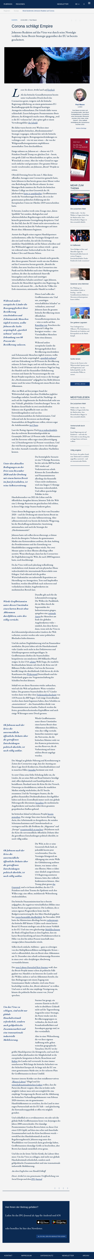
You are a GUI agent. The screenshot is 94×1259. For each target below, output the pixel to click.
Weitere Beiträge (81, 128)
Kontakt (8, 1256)
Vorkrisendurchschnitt (46, 694)
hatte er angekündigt (33, 193)
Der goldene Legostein (78, 322)
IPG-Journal (36, 1179)
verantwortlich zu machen (31, 829)
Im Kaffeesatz (75, 245)
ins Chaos (33, 425)
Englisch (50, 90)
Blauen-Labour (19, 1081)
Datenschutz (46, 1256)
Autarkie (32, 770)
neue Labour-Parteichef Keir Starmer (32, 967)
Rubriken (8, 4)
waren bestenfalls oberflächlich (28, 917)
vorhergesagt (52, 920)
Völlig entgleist (75, 450)
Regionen (20, 4)
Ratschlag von (41, 325)
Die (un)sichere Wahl (78, 209)
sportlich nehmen (48, 358)
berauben (40, 802)
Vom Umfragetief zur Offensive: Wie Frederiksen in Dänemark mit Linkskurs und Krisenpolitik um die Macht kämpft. (79, 331)
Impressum (26, 1256)
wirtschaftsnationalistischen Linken (27, 1084)
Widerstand (32, 674)
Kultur (15, 1061)
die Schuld (32, 122)
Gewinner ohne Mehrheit (79, 284)
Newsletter (68, 1256)
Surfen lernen (75, 359)
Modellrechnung (52, 929)
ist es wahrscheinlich (48, 430)
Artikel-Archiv (80, 384)
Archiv (86, 1256)
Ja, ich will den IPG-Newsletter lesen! (51, 1236)
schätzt (33, 662)
